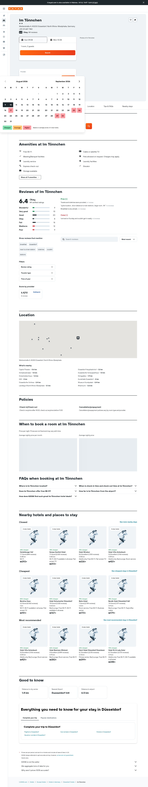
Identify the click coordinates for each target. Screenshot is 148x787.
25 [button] (48, 83)
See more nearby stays (128, 522)
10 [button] (42, 72)
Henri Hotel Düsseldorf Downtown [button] (92, 650)
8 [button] (70, 67)
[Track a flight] (4, 36)
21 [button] (65, 78)
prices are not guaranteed (65, 755)
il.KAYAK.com (23, 782)
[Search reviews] (91, 239)
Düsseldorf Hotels (68, 782)
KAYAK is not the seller (79, 762)
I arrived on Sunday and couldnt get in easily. (80, 218)
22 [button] (70, 78)
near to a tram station (27, 249)
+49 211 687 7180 (25, 29)
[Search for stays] (4, 20)
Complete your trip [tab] (30, 718)
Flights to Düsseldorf (31, 732)
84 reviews (33, 32)
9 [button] (36, 72)
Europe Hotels (41, 782)
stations (23, 254)
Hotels (32, 782)
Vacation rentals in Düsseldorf (34, 735)
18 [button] (48, 78)
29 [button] (70, 83)
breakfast (23, 244)
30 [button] (37, 89)
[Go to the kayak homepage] (15, 8)
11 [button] (48, 72)
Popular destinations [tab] (48, 718)
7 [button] (64, 67)
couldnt (49, 249)
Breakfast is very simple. (73, 209)
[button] (143, 2)
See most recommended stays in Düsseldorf (120, 620)
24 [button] (42, 83)
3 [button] (42, 67)
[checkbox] (30, 294)
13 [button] (59, 72)
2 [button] (36, 67)
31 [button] (42, 89)
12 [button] (53, 72)
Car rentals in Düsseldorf (69, 732)
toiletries (41, 249)
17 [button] (42, 78)
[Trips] (4, 48)
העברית (95, 2)
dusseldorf (33, 244)
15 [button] (70, 72)
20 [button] (59, 78)
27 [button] (59, 83)
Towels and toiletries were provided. (77, 202)
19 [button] (53, 78)
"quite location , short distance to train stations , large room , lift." (87, 206)
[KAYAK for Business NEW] (4, 41)
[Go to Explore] (4, 32)
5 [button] (53, 67)
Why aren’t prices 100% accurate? (79, 770)
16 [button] (37, 78)
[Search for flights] (4, 15)
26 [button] (53, 83)
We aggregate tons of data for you (79, 766)
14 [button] (65, 72)
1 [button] (70, 61)
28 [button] (65, 83)
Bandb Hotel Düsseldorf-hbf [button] (119, 601)
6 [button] (59, 67)
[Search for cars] (4, 25)
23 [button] (37, 83)
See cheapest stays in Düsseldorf (124, 571)
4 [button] (48, 67)
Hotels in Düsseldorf (104, 732)
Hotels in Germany (54, 782)
